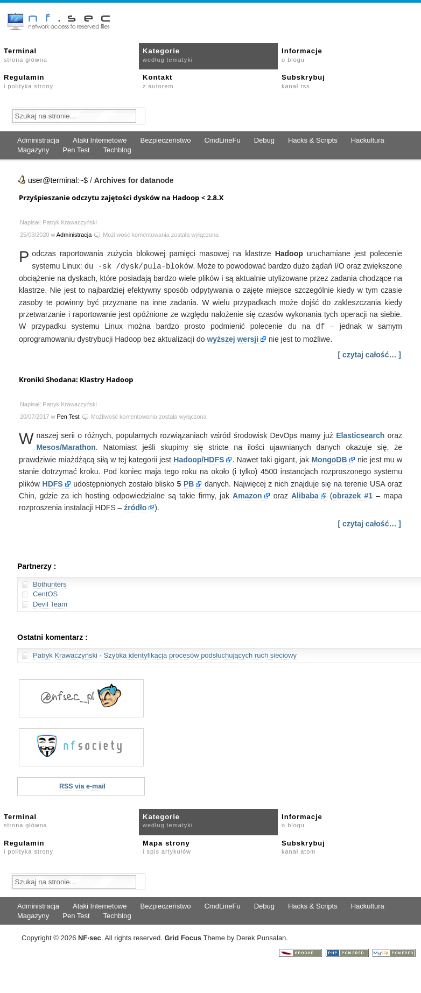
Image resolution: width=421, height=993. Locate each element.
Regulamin (28, 81)
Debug (264, 140)
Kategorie (168, 55)
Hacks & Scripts (313, 140)
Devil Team (50, 603)
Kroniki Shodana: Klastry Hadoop (76, 378)
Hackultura (367, 140)
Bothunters (50, 583)
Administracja (38, 140)
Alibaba (305, 494)
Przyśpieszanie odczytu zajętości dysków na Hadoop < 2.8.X (121, 197)
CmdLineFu (222, 140)
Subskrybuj (303, 81)
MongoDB (329, 458)
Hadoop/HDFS (198, 458)
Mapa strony (167, 846)
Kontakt (158, 81)
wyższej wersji (232, 338)
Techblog (117, 150)
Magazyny (33, 150)
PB (189, 482)
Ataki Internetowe (100, 140)
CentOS (45, 593)
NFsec (89, 937)
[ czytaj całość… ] (370, 353)
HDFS (53, 482)
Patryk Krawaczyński (65, 654)
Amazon (247, 494)
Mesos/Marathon (65, 446)
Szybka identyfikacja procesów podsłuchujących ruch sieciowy (199, 654)
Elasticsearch (360, 434)
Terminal (25, 55)
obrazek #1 (352, 494)
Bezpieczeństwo (165, 140)
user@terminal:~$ (58, 180)
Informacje (302, 55)
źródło (135, 506)
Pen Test (75, 150)
